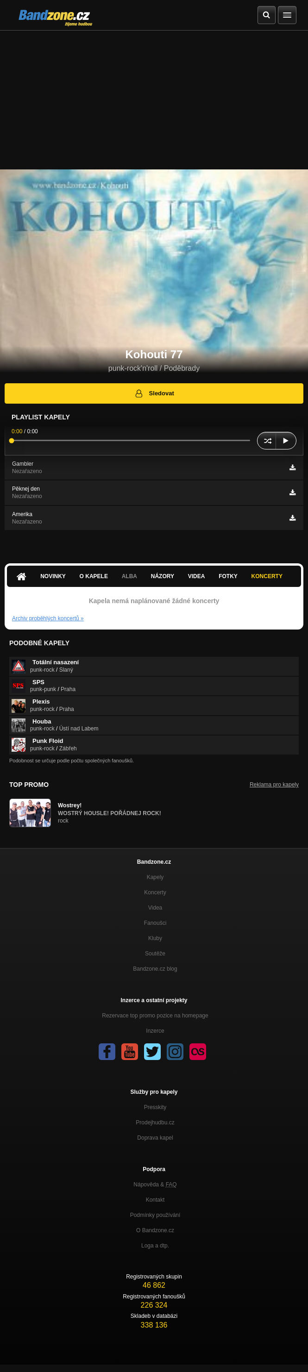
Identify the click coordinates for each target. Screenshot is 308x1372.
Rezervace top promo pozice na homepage (155, 1015)
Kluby (155, 938)
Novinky (53, 576)
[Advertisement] (154, 100)
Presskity (155, 1107)
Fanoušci (155, 923)
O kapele (94, 576)
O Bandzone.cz (155, 1230)
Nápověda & (154, 1184)
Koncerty (267, 576)
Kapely (155, 877)
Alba (129, 576)
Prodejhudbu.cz (155, 1122)
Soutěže (155, 953)
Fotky (228, 576)
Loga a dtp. (155, 1245)
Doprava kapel (155, 1138)
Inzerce (155, 1031)
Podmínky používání (155, 1215)
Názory (162, 576)
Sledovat (154, 393)
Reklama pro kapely (274, 784)
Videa (196, 576)
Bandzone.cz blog (155, 969)
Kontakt (155, 1200)
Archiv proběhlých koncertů (48, 618)
